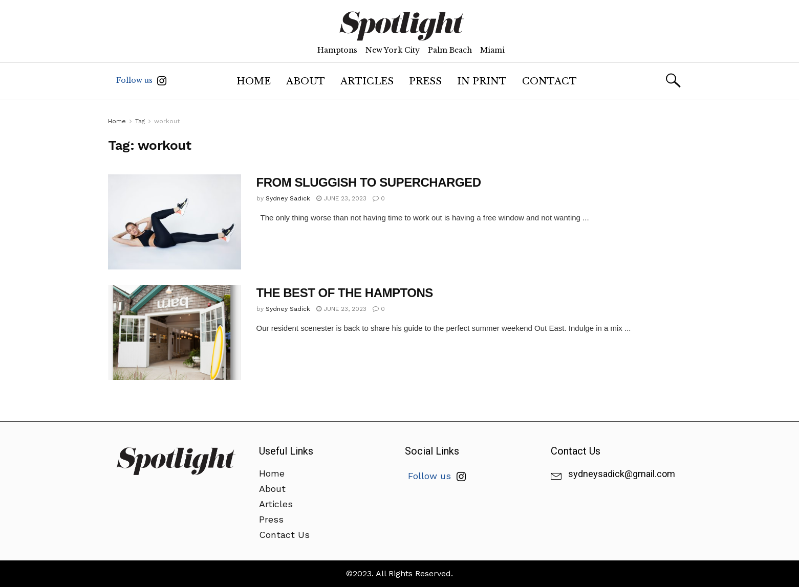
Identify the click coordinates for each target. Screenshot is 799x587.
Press (425, 81)
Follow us (141, 80)
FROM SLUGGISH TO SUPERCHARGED (368, 182)
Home (253, 81)
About (305, 81)
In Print (482, 81)
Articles (367, 81)
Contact (549, 81)
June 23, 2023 (341, 198)
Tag (140, 121)
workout (167, 121)
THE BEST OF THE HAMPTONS (344, 293)
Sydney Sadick (288, 198)
